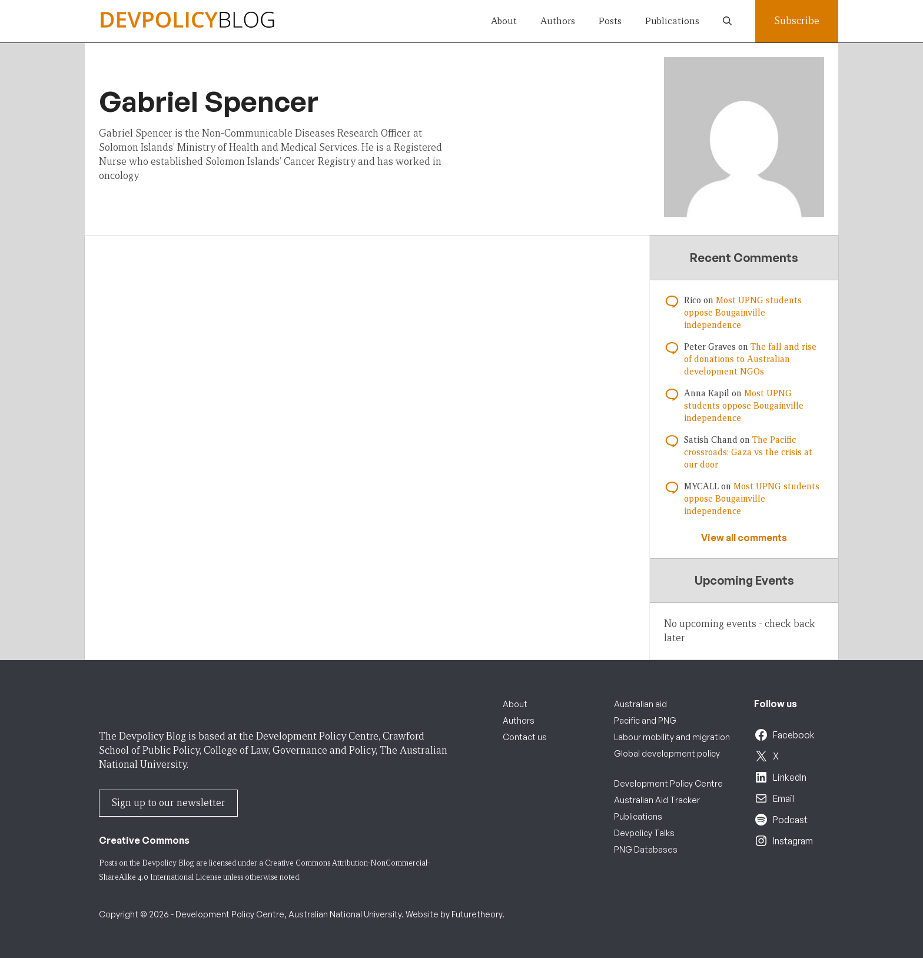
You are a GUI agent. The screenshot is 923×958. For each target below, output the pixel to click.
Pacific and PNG (645, 720)
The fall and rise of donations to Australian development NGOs (750, 359)
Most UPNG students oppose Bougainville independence (743, 312)
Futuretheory (476, 914)
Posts (610, 20)
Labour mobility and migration (672, 737)
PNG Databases (646, 849)
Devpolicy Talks (644, 833)
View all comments (744, 537)
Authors (557, 20)
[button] (727, 21)
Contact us (525, 737)
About (504, 20)
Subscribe (796, 21)
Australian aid (640, 704)
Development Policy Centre (668, 783)
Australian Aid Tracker (657, 800)
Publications (672, 20)
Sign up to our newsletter (168, 803)
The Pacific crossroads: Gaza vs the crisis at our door (748, 452)
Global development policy (667, 753)
